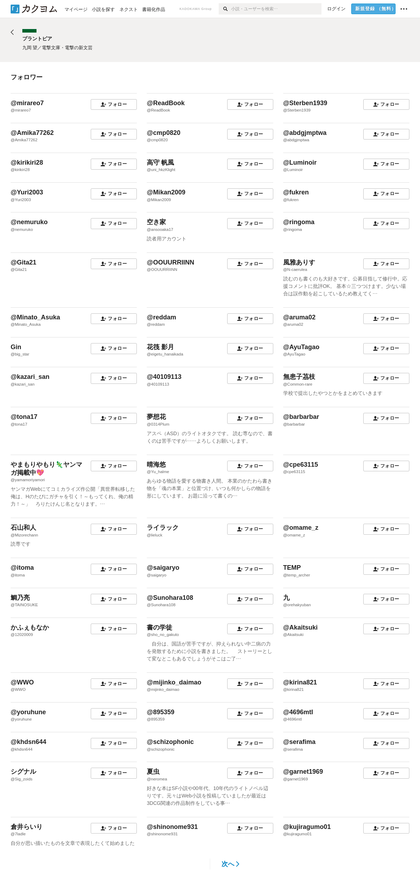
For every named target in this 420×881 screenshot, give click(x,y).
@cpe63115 (300, 464)
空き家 (156, 222)
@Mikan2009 (166, 192)
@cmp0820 (163, 132)
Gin (16, 347)
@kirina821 (300, 682)
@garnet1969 (303, 771)
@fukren (296, 192)
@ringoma (299, 222)
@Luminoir (300, 162)
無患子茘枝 (299, 376)
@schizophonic (170, 741)
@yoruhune (28, 712)
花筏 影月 (160, 347)
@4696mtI (298, 712)
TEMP (292, 567)
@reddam (161, 317)
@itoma (22, 567)
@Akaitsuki (300, 627)
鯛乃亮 (20, 597)
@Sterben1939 (305, 103)
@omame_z (301, 527)
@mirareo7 (27, 103)
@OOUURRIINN (170, 262)
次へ (231, 864)
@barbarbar (301, 416)
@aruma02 (299, 317)
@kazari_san (30, 376)
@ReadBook (166, 103)
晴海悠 (156, 464)
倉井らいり (27, 826)
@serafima (299, 741)
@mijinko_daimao (174, 682)
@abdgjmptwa (305, 132)
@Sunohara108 (170, 597)
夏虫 (153, 771)
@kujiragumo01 (307, 826)
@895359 (160, 712)
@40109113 (164, 376)
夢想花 (156, 416)
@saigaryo (163, 567)
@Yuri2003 (27, 192)
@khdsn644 (28, 741)
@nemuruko (29, 222)
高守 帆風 (160, 162)
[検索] (225, 9)
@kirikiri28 (27, 162)
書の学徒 (159, 627)
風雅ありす (299, 262)
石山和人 (23, 527)
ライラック (163, 527)
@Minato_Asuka (35, 317)
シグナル (23, 771)
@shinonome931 (172, 826)
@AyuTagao (301, 347)
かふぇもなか (30, 627)
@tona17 (24, 416)
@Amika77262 (32, 132)
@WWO (22, 682)
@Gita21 (24, 262)
